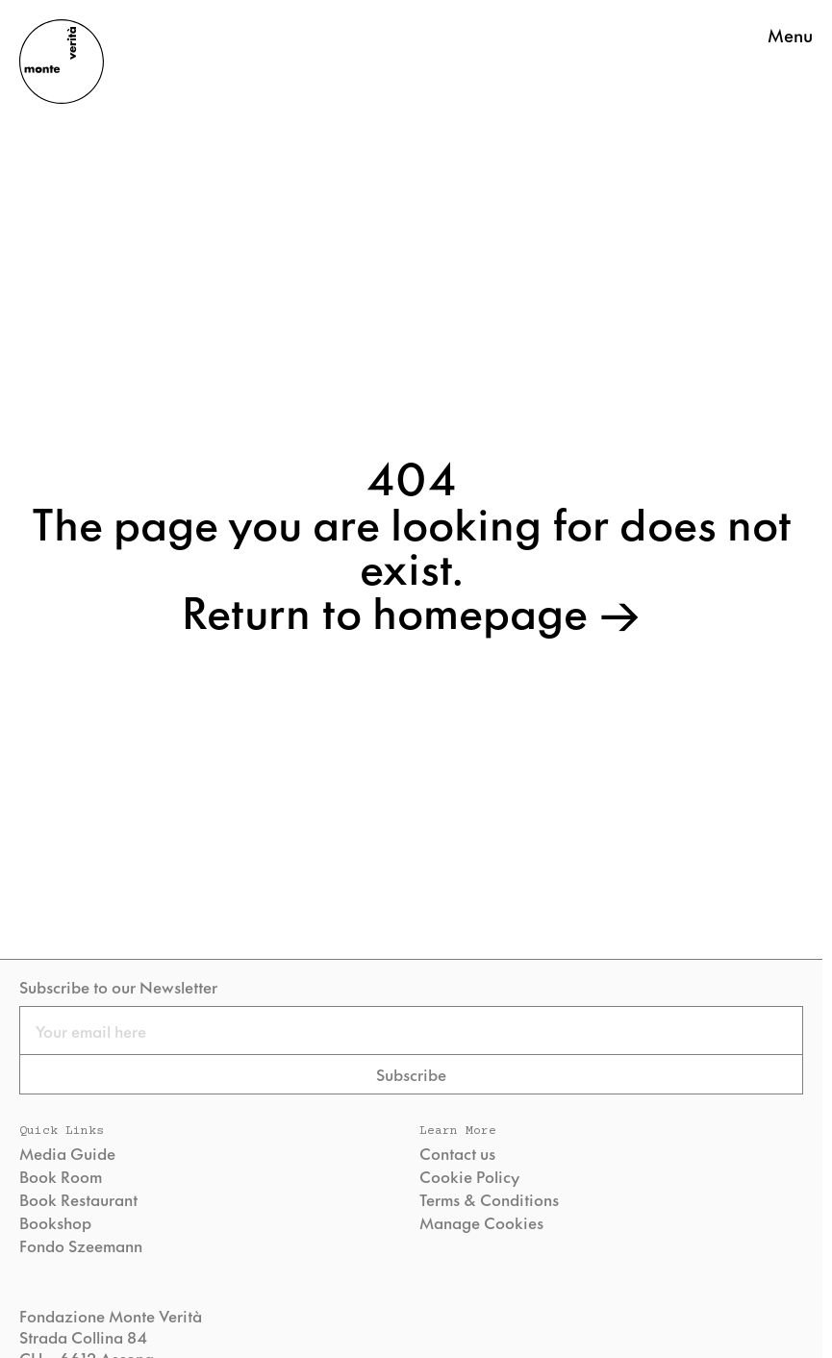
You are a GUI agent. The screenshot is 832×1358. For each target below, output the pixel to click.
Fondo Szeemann (80, 1245)
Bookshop (55, 1222)
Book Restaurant (78, 1199)
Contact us (457, 1153)
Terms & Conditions (489, 1199)
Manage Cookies (481, 1222)
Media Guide (67, 1153)
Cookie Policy (469, 1176)
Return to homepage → (411, 609)
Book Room (60, 1176)
